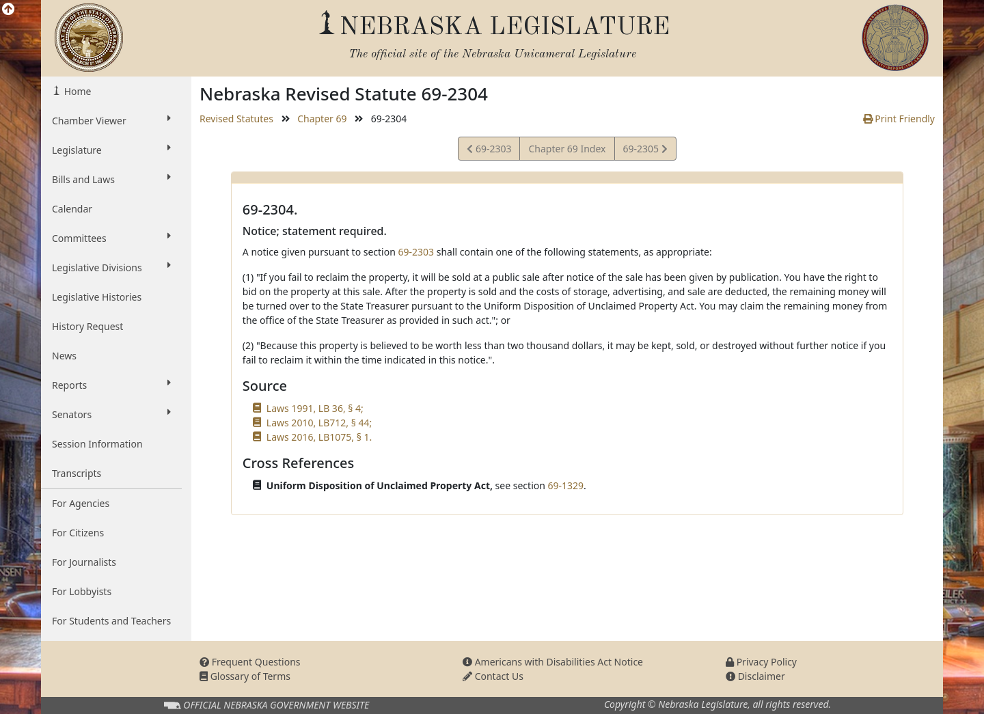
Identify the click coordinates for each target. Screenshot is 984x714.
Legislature (111, 149)
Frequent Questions (250, 661)
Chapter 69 (321, 118)
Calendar (72, 208)
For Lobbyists (81, 591)
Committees (111, 238)
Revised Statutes (236, 118)
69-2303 (489, 151)
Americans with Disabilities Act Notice (553, 661)
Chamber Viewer (111, 120)
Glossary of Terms (245, 676)
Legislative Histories (96, 296)
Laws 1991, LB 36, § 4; (315, 408)
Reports (111, 385)
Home (76, 91)
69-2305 (645, 151)
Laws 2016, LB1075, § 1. (319, 436)
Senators (111, 414)
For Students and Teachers (111, 620)
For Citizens (78, 532)
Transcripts (76, 473)
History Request (87, 326)
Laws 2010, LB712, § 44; (319, 422)
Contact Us (493, 676)
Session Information (97, 443)
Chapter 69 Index (566, 148)
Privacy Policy (761, 661)
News (64, 355)
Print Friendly (899, 118)
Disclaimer (755, 676)
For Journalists (84, 561)
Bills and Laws (111, 179)
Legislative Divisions (111, 267)
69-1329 (566, 485)
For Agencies (80, 503)
